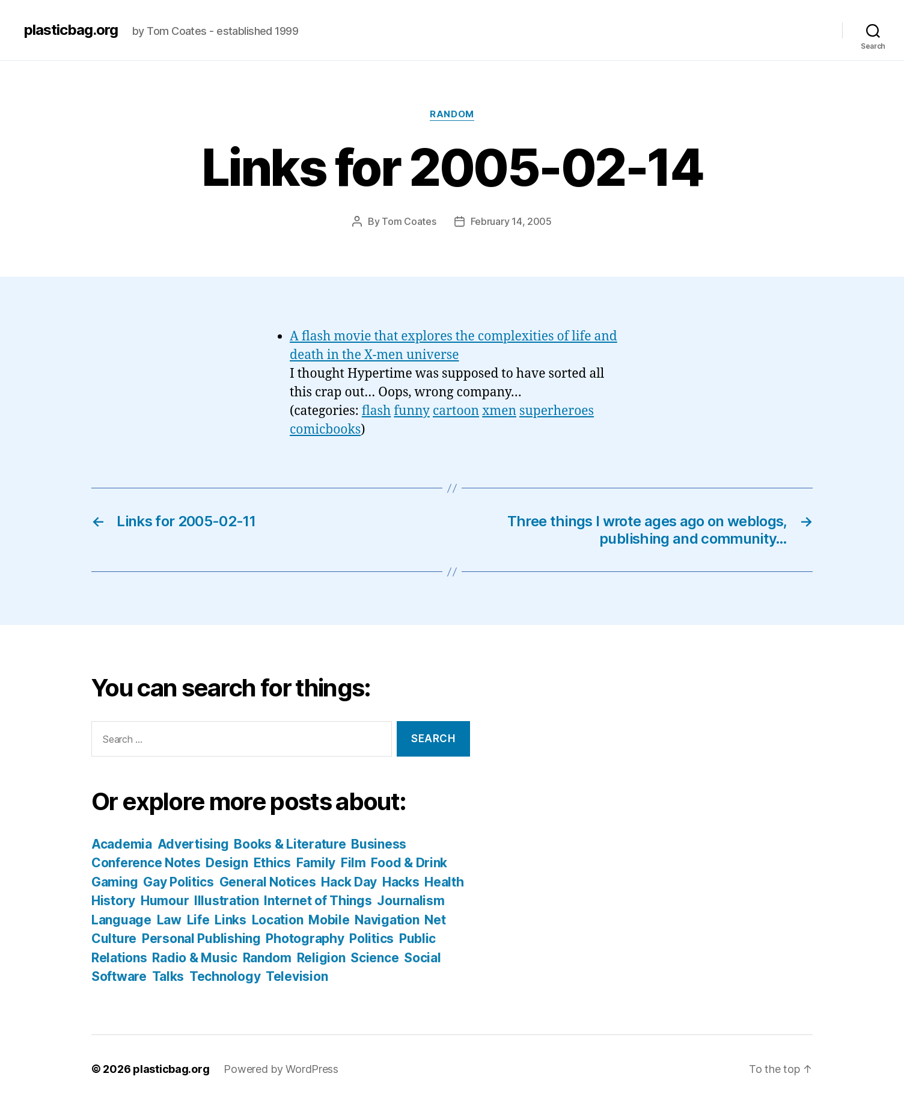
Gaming (114, 881)
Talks (168, 976)
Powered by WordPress (281, 1069)
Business (378, 844)
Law (169, 919)
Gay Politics (178, 881)
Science (374, 957)
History (113, 900)
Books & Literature (290, 844)
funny (412, 411)
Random (452, 114)
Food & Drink (409, 862)
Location (278, 919)
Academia (121, 844)
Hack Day (349, 881)
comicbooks (325, 430)
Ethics (272, 862)
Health (443, 881)
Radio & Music (194, 957)
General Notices (267, 881)
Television (297, 976)
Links (230, 919)
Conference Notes (146, 862)
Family (315, 862)
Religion (321, 957)
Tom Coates (409, 221)
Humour (165, 900)
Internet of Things (317, 900)
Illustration (226, 900)
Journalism (410, 900)
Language (121, 919)
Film (353, 862)
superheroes (556, 411)
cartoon (456, 411)
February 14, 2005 (511, 221)
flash (376, 411)
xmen (499, 411)
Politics (371, 938)
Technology (224, 976)
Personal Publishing (201, 938)
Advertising (193, 844)
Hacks (401, 881)
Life (198, 919)
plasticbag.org (71, 30)
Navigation (387, 919)
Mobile (328, 919)
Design (227, 862)
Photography (305, 938)
